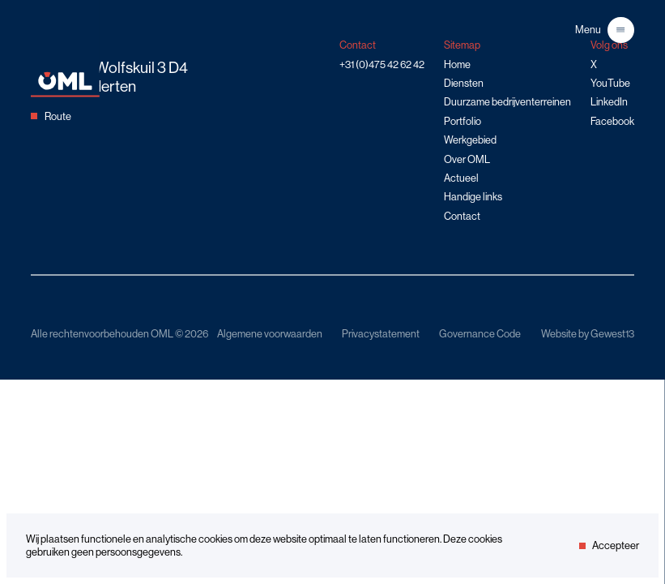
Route (50, 116)
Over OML (467, 158)
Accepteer (609, 545)
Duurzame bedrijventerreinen (507, 101)
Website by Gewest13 (587, 333)
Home (457, 64)
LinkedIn (609, 101)
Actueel (461, 177)
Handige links (473, 196)
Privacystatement (381, 333)
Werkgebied (470, 139)
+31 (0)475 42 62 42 (381, 64)
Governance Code (480, 333)
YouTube (610, 82)
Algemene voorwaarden (269, 333)
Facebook (612, 120)
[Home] (65, 93)
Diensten (464, 82)
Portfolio (462, 120)
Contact (462, 215)
